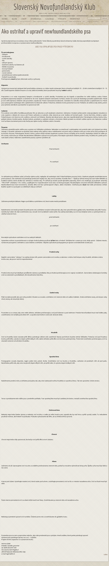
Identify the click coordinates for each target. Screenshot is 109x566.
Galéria (49, 19)
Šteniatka (36, 19)
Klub (14, 19)
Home (5, 19)
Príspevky (75, 19)
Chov (23, 19)
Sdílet (106, 554)
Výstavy (62, 19)
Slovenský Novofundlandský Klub (54, 6)
